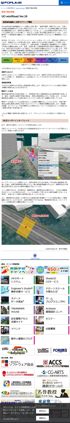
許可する (42, 411)
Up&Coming (20, 8)
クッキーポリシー (10, 419)
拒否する (42, 418)
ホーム (3, 8)
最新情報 (10, 8)
